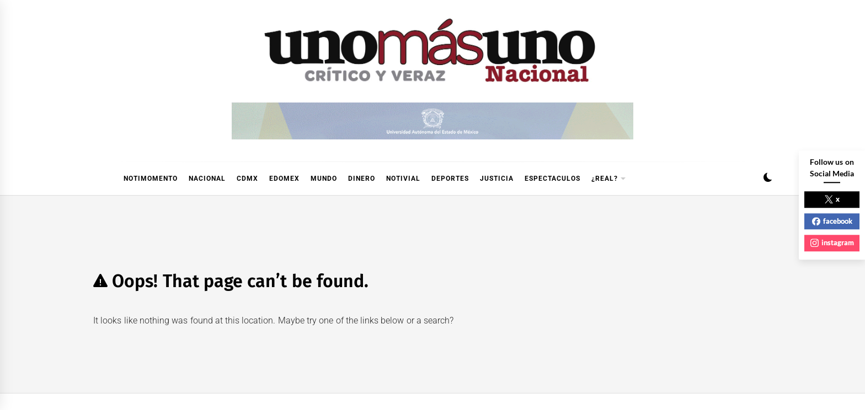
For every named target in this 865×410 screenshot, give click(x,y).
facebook (832, 221)
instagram (832, 242)
